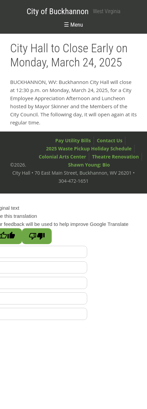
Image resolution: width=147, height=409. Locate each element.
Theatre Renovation (115, 156)
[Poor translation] (37, 236)
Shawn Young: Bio (89, 165)
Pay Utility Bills (73, 140)
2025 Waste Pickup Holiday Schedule (88, 148)
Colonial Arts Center (62, 156)
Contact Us (109, 140)
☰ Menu (73, 24)
